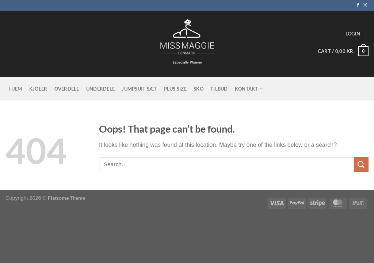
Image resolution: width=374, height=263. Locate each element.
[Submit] (361, 164)
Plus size (175, 89)
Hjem (15, 89)
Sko (198, 89)
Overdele (66, 89)
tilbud (219, 89)
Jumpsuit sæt (139, 89)
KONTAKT (249, 88)
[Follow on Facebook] (358, 5)
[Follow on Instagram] (365, 5)
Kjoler (38, 89)
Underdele (100, 89)
